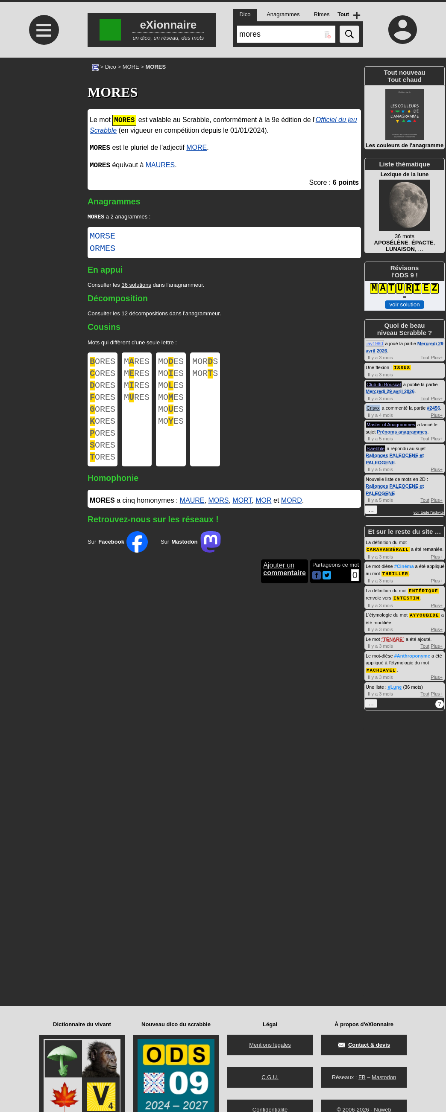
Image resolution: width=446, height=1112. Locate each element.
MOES (171, 363)
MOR (263, 516)
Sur (118, 558)
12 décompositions (144, 314)
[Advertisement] (42, 129)
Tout (424, 357)
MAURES (160, 165)
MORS (205, 363)
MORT (242, 516)
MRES (137, 363)
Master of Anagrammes (391, 424)
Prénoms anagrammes (402, 431)
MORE (131, 67)
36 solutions (136, 285)
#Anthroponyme (412, 653)
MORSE (102, 237)
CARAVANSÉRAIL (388, 548)
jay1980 (375, 343)
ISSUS (402, 367)
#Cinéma (404, 565)
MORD (291, 516)
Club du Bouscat (384, 384)
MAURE (192, 516)
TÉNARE (392, 636)
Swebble (375, 448)
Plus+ (437, 357)
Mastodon (384, 1077)
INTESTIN (406, 596)
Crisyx (373, 407)
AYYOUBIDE (424, 612)
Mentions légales (270, 1045)
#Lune (395, 684)
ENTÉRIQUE (423, 589)
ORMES (102, 250)
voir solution (404, 303)
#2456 (433, 407)
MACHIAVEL (381, 667)
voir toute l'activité (429, 512)
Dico (110, 67)
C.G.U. (270, 1077)
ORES (102, 363)
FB (362, 1077)
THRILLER (395, 572)
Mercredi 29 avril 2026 (390, 390)
